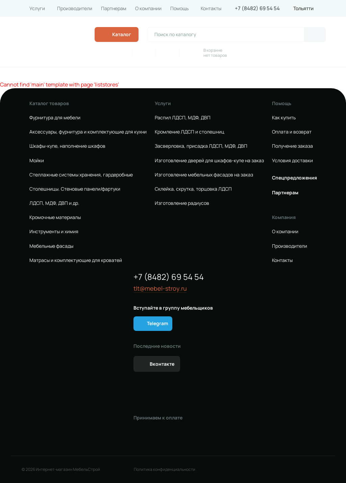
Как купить (284, 118)
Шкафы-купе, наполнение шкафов (67, 146)
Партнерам (113, 8)
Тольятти (303, 8)
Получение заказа (292, 146)
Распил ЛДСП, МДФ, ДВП (183, 118)
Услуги (37, 8)
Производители (74, 8)
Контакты (211, 8)
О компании (148, 8)
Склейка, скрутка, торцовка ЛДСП (193, 189)
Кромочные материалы (55, 217)
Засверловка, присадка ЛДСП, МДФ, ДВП (201, 146)
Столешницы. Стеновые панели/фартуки (74, 189)
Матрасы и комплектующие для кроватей (75, 260)
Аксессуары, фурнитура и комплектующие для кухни (88, 132)
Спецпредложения (294, 178)
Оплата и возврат (292, 132)
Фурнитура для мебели (54, 118)
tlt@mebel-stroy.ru (160, 288)
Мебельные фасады (51, 246)
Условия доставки (292, 161)
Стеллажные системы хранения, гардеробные (81, 175)
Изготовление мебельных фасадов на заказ (204, 175)
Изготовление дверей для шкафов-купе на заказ (209, 161)
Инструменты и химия (53, 231)
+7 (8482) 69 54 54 (257, 8)
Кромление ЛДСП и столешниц (189, 132)
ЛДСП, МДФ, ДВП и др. (54, 203)
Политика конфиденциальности (164, 469)
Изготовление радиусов (182, 203)
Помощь (179, 8)
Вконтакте (162, 364)
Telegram (157, 323)
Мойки (36, 161)
